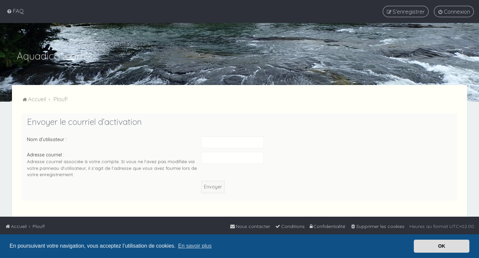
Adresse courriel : (45, 154)
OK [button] (441, 246)
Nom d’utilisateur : (47, 139)
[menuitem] (15, 10)
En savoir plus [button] (195, 246)
